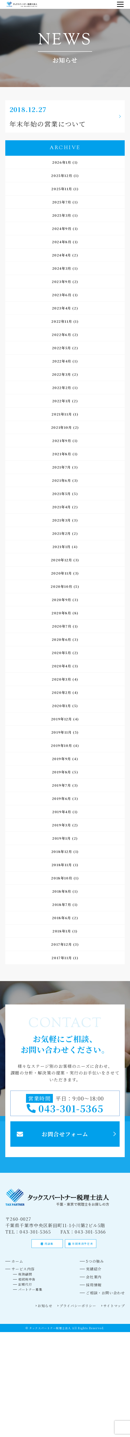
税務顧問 (28, 1290)
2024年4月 (61, 257)
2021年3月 (61, 522)
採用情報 (86, 1302)
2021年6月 (61, 482)
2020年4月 (61, 668)
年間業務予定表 (80, 1257)
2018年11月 (62, 866)
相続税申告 (30, 1295)
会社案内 (86, 1293)
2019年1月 (61, 840)
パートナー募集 (34, 1307)
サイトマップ (111, 1325)
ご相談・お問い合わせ (101, 1311)
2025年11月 (61, 190)
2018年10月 (61, 880)
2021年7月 (61, 469)
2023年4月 (61, 310)
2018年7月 (61, 906)
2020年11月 (61, 575)
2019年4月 (61, 813)
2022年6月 (61, 336)
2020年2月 (61, 694)
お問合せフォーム (65, 1145)
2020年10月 (61, 588)
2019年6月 (61, 800)
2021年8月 (61, 456)
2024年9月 (61, 230)
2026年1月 (61, 164)
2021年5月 (61, 495)
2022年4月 (61, 363)
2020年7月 (61, 628)
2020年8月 (61, 615)
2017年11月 (62, 959)
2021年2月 (61, 535)
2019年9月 (61, 760)
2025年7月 (61, 204)
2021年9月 (61, 442)
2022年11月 (61, 323)
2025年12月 (61, 177)
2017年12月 (61, 946)
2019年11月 (61, 734)
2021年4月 (61, 509)
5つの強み (88, 1275)
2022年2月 (61, 389)
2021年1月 (61, 548)
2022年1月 (61, 403)
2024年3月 (61, 270)
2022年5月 (61, 349)
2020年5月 (61, 654)
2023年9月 (61, 283)
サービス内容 (27, 1284)
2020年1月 (61, 707)
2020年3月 (61, 681)
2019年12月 (61, 721)
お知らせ (29, 1325)
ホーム (20, 1275)
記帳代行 (28, 1301)
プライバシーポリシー (68, 1325)
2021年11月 (62, 416)
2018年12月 (61, 853)
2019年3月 (61, 827)
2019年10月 (61, 747)
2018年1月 (61, 933)
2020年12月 (61, 562)
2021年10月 (61, 429)
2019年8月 (61, 774)
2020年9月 (61, 601)
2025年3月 (61, 217)
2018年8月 (61, 893)
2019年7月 (61, 787)
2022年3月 (61, 376)
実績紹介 (86, 1284)
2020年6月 (61, 641)
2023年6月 (61, 296)
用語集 (47, 1257)
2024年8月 (61, 243)
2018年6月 (61, 919)
